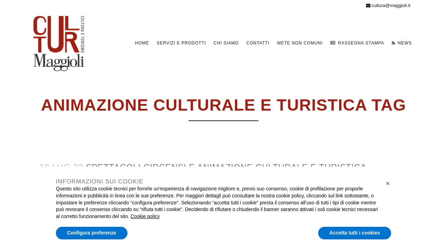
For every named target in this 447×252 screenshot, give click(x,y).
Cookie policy (145, 216)
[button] (387, 183)
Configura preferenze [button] (91, 233)
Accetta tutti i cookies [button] (354, 233)
